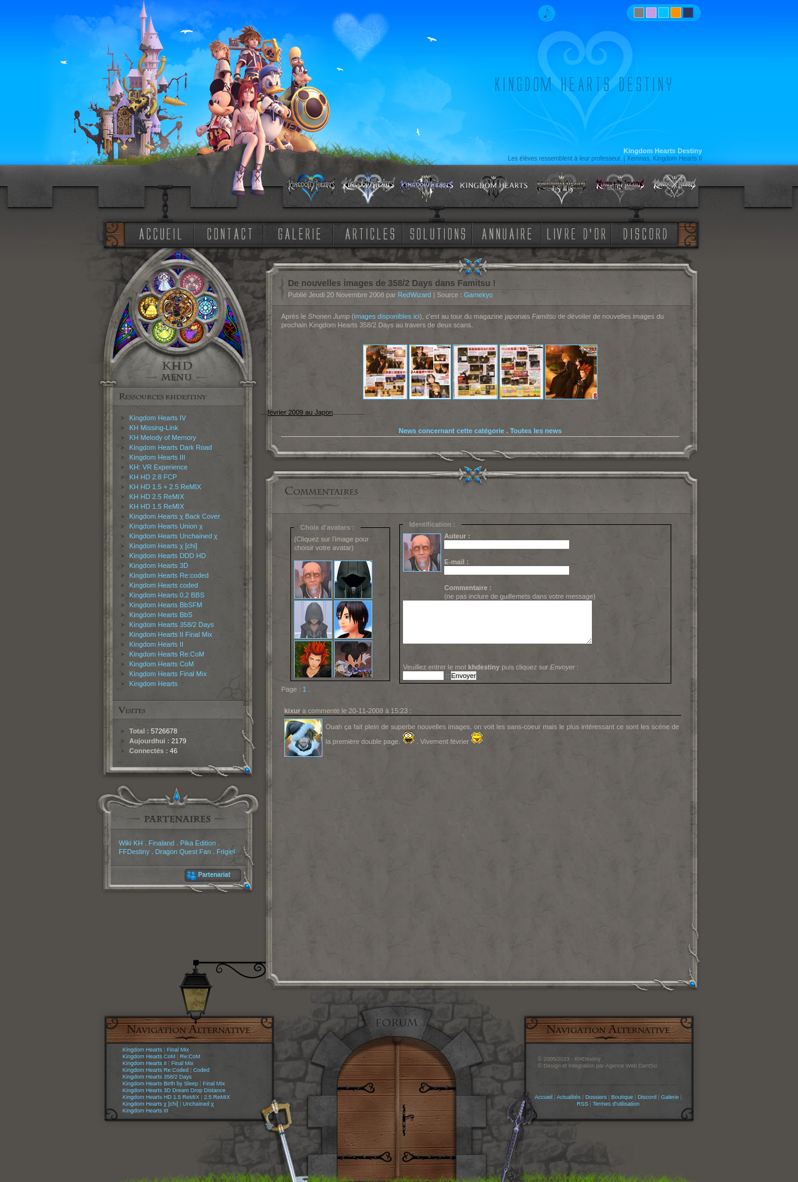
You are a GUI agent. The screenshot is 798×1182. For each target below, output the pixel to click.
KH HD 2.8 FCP (153, 477)
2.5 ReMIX (217, 1097)
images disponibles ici (387, 316)
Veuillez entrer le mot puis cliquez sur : (491, 667)
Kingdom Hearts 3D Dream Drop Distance (174, 1090)
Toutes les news (536, 430)
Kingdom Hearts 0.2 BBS (166, 595)
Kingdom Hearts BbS (161, 614)
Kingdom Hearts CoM (161, 664)
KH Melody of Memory (162, 437)
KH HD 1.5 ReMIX (156, 506)
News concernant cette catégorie (452, 430)
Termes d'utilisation (616, 1104)
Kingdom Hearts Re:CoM (166, 654)
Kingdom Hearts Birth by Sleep (160, 1083)
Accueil (544, 1097)
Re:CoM (190, 1056)
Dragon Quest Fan (183, 851)
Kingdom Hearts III (157, 457)
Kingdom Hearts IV (157, 417)
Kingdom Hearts (153, 683)
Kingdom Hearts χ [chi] (163, 545)
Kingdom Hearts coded (163, 585)
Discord (646, 1097)
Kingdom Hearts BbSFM (165, 605)
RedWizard (414, 294)
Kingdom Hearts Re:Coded (155, 1070)
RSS (583, 1104)
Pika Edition (198, 843)
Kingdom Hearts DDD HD (167, 555)
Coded (201, 1070)
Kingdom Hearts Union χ (166, 526)
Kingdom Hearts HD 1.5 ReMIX (160, 1097)
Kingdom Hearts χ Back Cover (174, 516)
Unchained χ (198, 1104)
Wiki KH (131, 843)
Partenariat (214, 874)
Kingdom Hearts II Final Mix (170, 634)
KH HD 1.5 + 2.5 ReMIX (165, 486)
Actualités (569, 1097)
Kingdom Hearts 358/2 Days (171, 624)
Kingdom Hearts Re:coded (169, 575)
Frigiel (226, 851)
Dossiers (596, 1097)
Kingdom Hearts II (156, 644)
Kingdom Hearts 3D (158, 565)
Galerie (670, 1097)
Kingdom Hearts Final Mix (168, 673)
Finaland (161, 843)
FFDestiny (134, 851)
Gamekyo (478, 294)
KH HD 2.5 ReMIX (156, 496)
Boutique (623, 1097)
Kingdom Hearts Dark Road (170, 447)
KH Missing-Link (153, 427)
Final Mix (178, 1050)
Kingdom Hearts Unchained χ (173, 536)
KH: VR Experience (158, 467)
